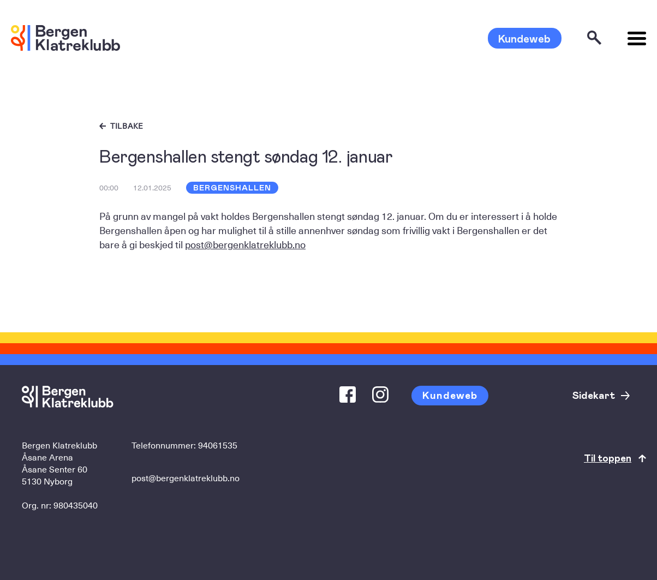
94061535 (217, 444)
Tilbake (127, 126)
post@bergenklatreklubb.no (245, 244)
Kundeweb (524, 38)
